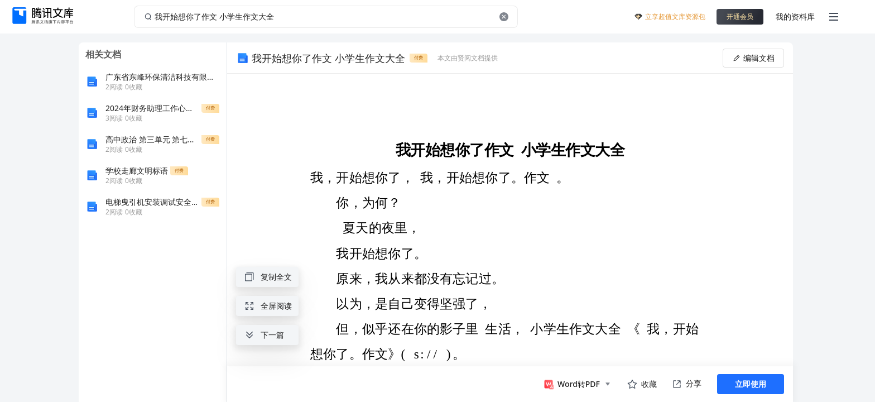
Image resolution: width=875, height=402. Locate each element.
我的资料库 (795, 16)
